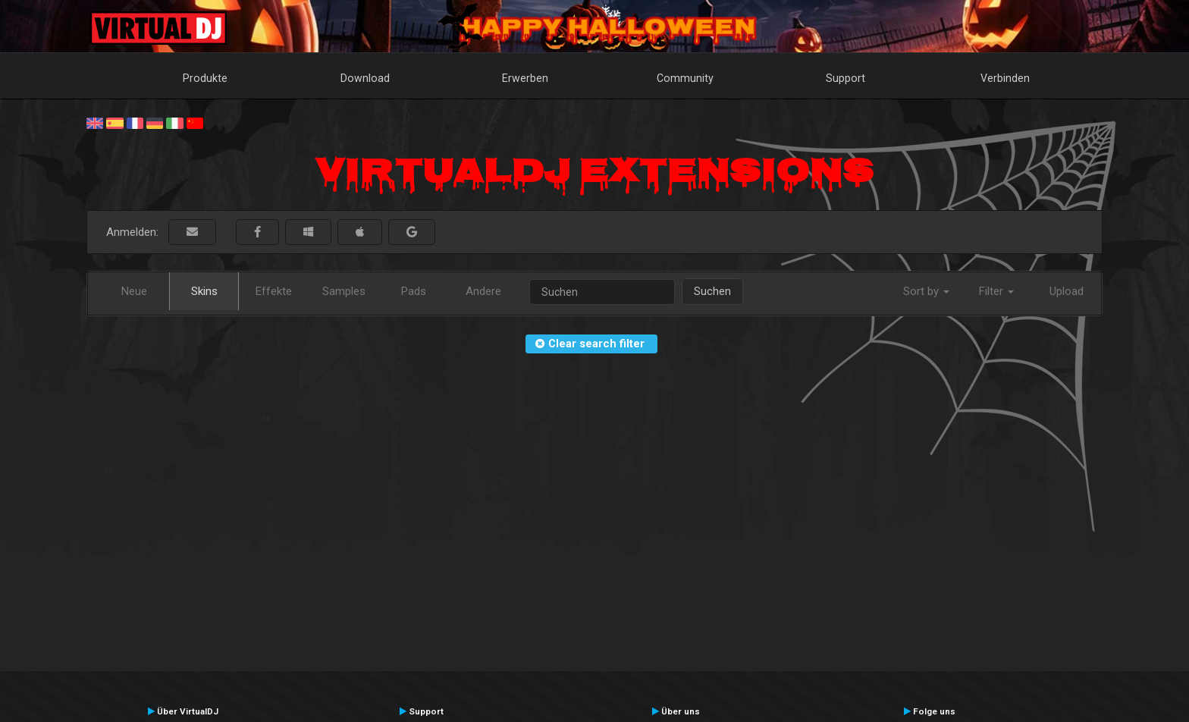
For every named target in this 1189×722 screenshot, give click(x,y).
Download (365, 78)
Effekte (274, 291)
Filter (996, 291)
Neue (134, 291)
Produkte (205, 78)
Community (685, 78)
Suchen (712, 291)
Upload (1066, 291)
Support (845, 78)
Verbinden (1005, 78)
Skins (204, 291)
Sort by (926, 291)
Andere (483, 291)
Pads (413, 291)
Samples (343, 291)
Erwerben (525, 78)
